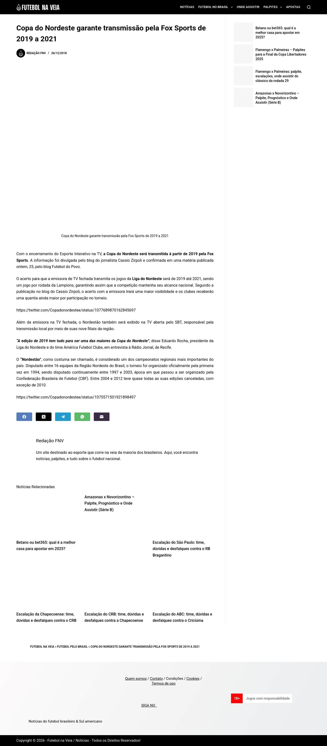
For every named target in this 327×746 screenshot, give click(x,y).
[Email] (101, 417)
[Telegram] (63, 417)
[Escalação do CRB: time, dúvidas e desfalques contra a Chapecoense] (115, 586)
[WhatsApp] (82, 417)
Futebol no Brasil (216, 7)
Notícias (187, 7)
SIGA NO (149, 705)
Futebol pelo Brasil (72, 646)
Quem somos (136, 678)
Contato (156, 678)
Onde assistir (248, 7)
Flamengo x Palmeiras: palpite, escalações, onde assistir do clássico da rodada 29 (278, 76)
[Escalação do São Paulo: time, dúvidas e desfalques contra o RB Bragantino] (183, 514)
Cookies (193, 678)
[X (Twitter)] (43, 417)
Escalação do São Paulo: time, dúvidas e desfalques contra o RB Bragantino (181, 549)
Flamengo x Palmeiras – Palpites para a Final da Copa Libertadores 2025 (280, 54)
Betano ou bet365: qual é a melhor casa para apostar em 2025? (277, 32)
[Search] (309, 7)
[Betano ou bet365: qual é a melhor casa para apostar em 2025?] (46, 514)
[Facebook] (24, 417)
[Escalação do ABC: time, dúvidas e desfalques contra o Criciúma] (183, 586)
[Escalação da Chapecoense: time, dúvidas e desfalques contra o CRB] (46, 586)
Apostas (293, 7)
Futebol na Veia (42, 646)
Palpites (273, 7)
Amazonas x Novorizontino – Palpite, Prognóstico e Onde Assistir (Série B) (109, 503)
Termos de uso (163, 683)
